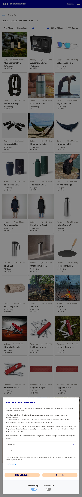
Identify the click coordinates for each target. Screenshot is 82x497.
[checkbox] (48, 490)
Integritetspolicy (11, 464)
